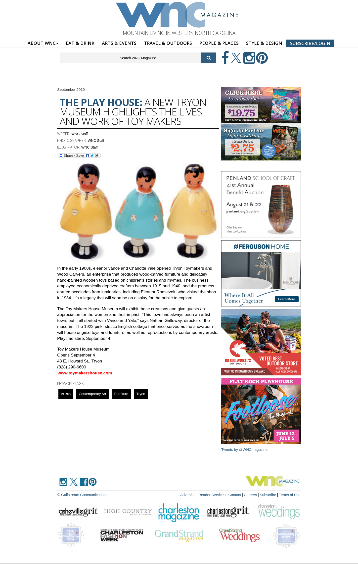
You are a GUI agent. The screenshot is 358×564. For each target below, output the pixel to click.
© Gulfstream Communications (81, 494)
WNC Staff (79, 134)
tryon (140, 394)
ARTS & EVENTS (119, 43)
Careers (253, 494)
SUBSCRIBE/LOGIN (310, 43)
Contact (238, 494)
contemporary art (92, 394)
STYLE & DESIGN (264, 43)
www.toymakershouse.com (85, 373)
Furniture (121, 394)
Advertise (193, 494)
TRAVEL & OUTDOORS (168, 43)
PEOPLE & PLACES (219, 43)
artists (66, 394)
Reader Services (216, 494)
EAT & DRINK (80, 43)
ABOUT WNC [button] (43, 43)
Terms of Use (290, 494)
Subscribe (270, 494)
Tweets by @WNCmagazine (244, 449)
